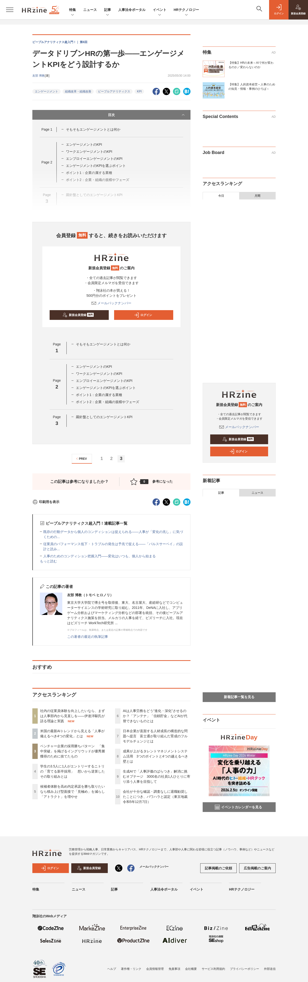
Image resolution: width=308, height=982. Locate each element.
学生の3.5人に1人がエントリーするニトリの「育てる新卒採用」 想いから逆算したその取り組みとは (72, 771)
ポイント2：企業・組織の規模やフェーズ (107, 402)
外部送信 (270, 969)
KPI (139, 91)
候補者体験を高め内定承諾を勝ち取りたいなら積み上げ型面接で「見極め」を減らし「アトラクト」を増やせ (72, 791)
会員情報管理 (155, 969)
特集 (72, 10)
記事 (107, 10)
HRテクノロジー (186, 10)
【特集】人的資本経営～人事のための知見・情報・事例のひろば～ (251, 86)
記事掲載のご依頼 (218, 868)
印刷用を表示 (45, 502)
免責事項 (174, 969)
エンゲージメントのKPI (84, 144)
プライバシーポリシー (244, 969)
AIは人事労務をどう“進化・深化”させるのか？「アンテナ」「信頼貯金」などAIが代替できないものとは (155, 716)
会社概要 (191, 969)
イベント (159, 10)
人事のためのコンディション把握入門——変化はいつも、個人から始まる (99, 556)
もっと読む (48, 561)
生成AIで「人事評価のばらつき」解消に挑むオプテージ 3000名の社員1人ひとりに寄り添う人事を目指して (156, 776)
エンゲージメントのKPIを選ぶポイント (96, 166)
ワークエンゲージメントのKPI (89, 151)
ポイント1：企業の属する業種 (99, 395)
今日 (221, 196)
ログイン (143, 315)
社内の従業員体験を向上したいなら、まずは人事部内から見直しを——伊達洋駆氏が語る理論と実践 (72, 716)
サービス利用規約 (213, 969)
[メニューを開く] (9, 9)
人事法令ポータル (131, 10)
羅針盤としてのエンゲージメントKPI (104, 417)
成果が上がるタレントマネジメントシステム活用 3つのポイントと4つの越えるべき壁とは (155, 756)
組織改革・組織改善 (78, 91)
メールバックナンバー (111, 303)
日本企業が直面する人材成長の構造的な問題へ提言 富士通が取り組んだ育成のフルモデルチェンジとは (155, 736)
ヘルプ (111, 969)
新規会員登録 (78, 315)
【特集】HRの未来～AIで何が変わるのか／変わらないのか (250, 65)
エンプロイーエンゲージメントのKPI (94, 159)
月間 (257, 196)
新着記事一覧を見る (239, 697)
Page (46, 129)
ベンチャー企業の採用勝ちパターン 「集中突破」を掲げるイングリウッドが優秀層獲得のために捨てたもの (72, 751)
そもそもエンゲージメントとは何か (93, 129)
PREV (81, 459)
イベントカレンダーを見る (238, 807)
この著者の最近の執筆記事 (87, 637)
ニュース (90, 10)
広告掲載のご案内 (257, 868)
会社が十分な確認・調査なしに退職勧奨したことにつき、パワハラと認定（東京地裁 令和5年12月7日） (155, 797)
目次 (147, 114)
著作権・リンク (131, 969)
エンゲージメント (46, 91)
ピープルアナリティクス (114, 91)
